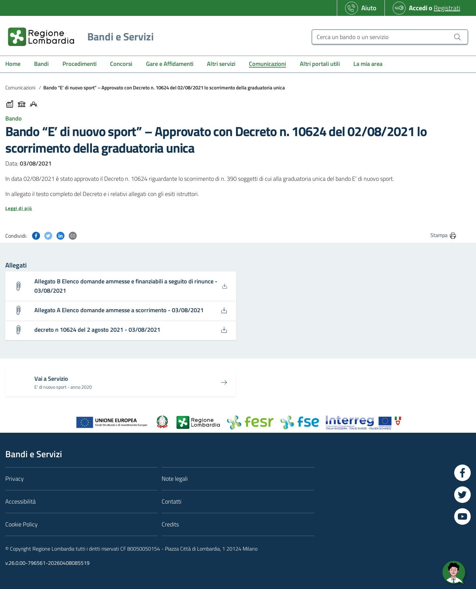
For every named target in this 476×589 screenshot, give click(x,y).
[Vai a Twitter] (462, 495)
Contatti (171, 501)
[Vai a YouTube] (462, 516)
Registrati (447, 8)
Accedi (418, 8)
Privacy (14, 478)
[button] (231, 208)
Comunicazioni (20, 87)
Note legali (175, 478)
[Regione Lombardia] (78, 36)
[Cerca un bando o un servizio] (390, 36)
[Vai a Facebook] (462, 473)
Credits (170, 524)
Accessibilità (20, 501)
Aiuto (369, 8)
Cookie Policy (21, 524)
